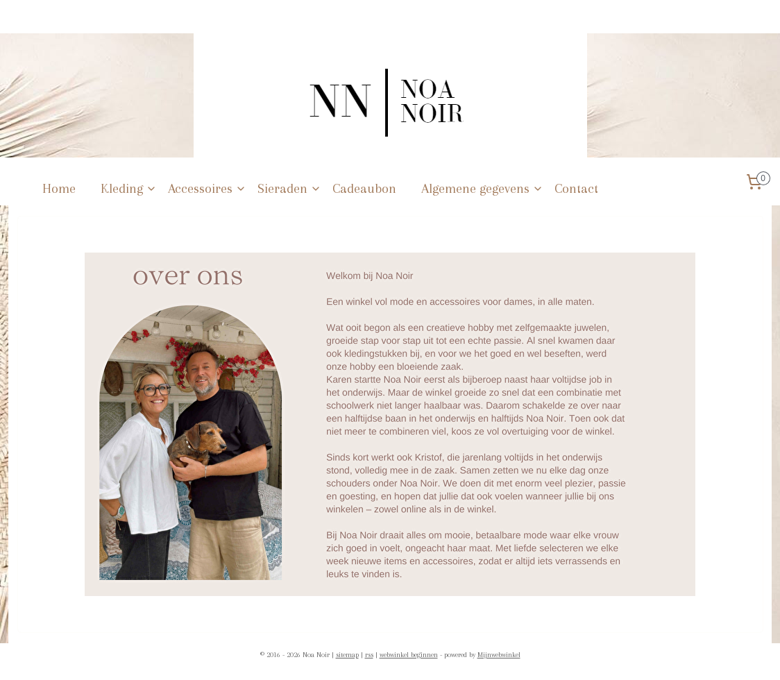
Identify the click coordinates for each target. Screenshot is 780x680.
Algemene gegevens (482, 188)
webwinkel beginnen (409, 654)
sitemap (347, 654)
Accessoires (207, 188)
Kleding (129, 188)
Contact (576, 188)
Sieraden (289, 188)
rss (369, 654)
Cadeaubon (364, 188)
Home (59, 188)
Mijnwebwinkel (498, 654)
